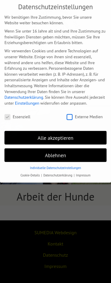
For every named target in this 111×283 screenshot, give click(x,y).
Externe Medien (85, 113)
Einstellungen (27, 99)
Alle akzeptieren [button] (55, 134)
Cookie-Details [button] (30, 171)
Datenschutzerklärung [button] (58, 171)
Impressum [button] (83, 171)
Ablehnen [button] (55, 151)
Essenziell (17, 113)
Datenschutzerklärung (23, 93)
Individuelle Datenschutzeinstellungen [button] (55, 164)
